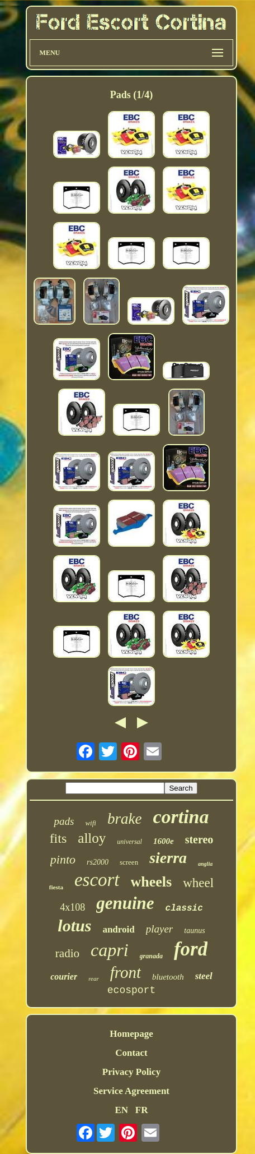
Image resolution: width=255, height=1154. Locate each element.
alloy (92, 838)
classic (184, 908)
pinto (62, 859)
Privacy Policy (131, 1072)
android (118, 929)
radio (67, 953)
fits (58, 838)
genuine (125, 903)
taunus (194, 930)
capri (110, 950)
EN (121, 1110)
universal (129, 842)
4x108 (72, 907)
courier (63, 976)
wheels (151, 882)
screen (129, 862)
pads (64, 821)
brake (124, 818)
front (125, 972)
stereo (199, 839)
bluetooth (168, 976)
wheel (198, 883)
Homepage (131, 1033)
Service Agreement (131, 1091)
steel (203, 976)
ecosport (131, 990)
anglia (205, 864)
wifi (90, 823)
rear (93, 978)
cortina (181, 816)
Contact (131, 1052)
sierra (168, 857)
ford (190, 949)
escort (97, 880)
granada (151, 956)
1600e (163, 841)
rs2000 (97, 862)
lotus (74, 925)
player (159, 929)
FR (141, 1110)
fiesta (56, 887)
